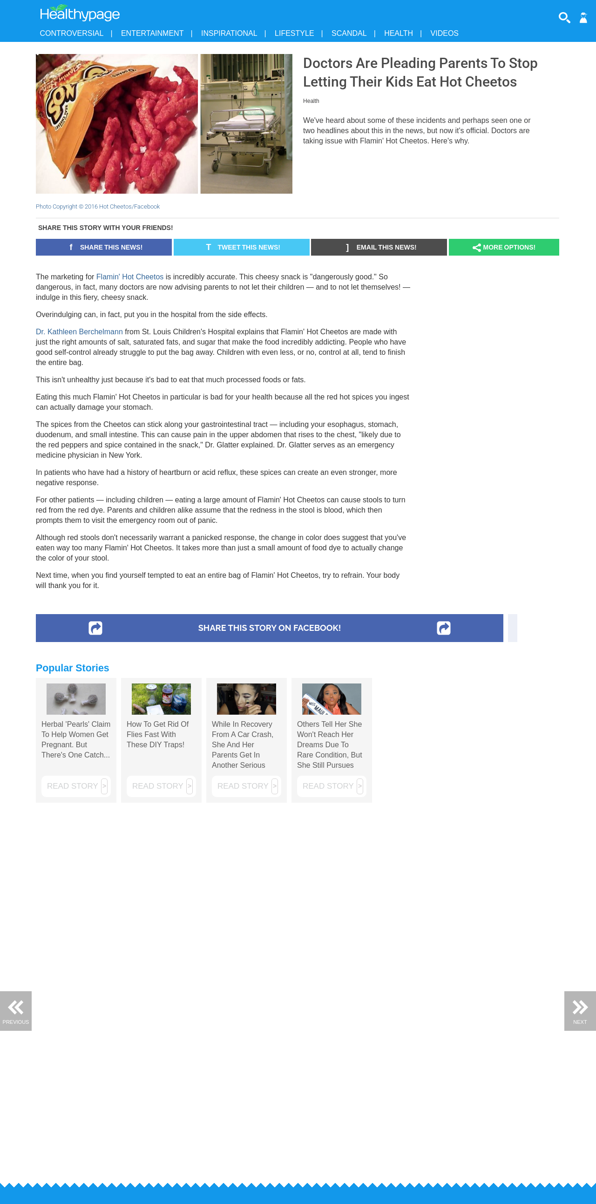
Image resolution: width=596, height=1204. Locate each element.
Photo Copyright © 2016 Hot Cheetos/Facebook (98, 206)
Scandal (349, 33)
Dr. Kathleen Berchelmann (79, 332)
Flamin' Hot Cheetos (129, 277)
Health (398, 33)
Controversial (72, 33)
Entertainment (152, 33)
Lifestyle (294, 33)
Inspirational (229, 33)
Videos (445, 33)
